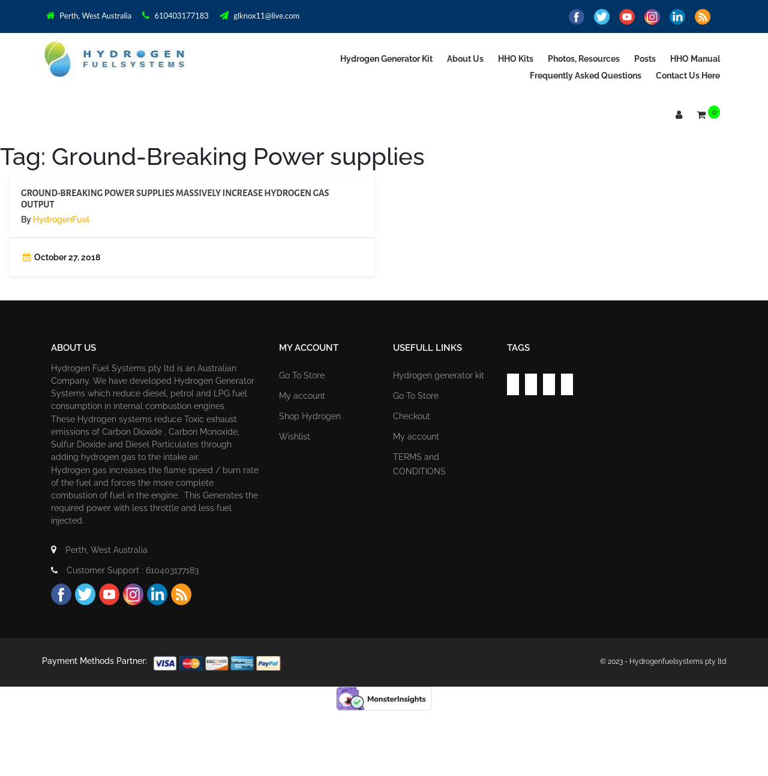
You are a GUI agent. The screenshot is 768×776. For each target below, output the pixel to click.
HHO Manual (695, 59)
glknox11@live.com (259, 15)
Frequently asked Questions (585, 75)
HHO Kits (515, 59)
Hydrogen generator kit (386, 59)
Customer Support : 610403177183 (125, 570)
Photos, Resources (584, 59)
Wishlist (294, 436)
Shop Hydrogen (310, 416)
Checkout (411, 416)
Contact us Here (688, 75)
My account (302, 396)
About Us (465, 59)
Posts (645, 59)
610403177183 (175, 15)
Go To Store (302, 375)
